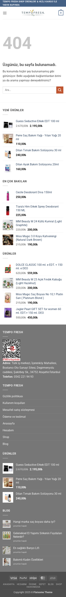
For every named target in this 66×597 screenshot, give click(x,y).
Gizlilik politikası (13, 396)
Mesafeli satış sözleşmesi (19, 410)
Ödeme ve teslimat (14, 416)
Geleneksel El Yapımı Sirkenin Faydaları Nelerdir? (37, 535)
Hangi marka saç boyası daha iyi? (34, 521)
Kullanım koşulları (14, 403)
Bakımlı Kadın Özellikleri (28, 559)
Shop (6, 437)
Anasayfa (9, 423)
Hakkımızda (33, 587)
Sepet (42, 584)
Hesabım (8, 430)
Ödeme (32, 584)
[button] (5, 13)
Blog (5, 444)
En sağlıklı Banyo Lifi (26, 548)
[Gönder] (59, 89)
